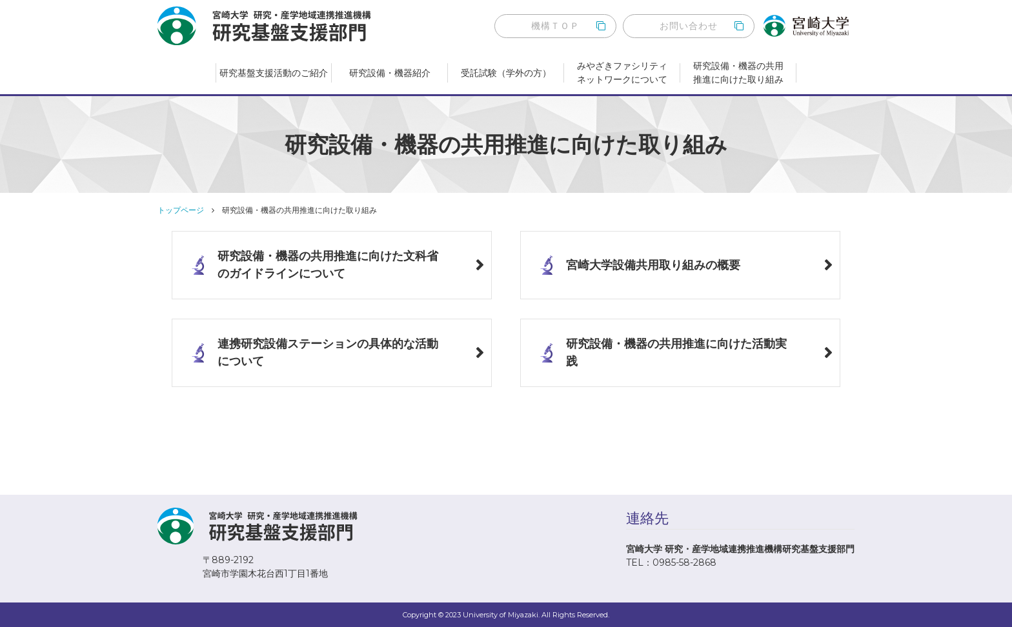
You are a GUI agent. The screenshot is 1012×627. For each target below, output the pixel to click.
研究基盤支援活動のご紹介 (273, 73)
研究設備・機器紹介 (389, 73)
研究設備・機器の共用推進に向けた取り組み (738, 72)
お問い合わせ (689, 26)
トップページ (180, 210)
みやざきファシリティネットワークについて (622, 72)
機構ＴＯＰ (555, 26)
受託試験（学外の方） (506, 73)
